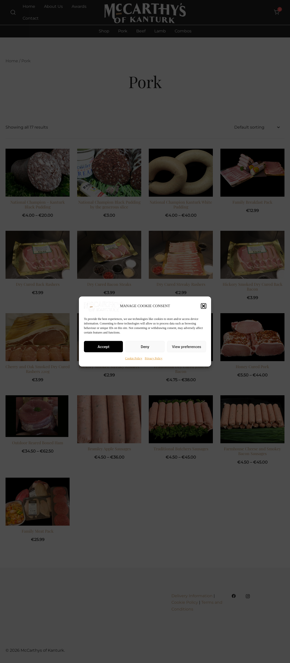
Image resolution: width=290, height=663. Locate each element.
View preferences (186, 346)
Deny (145, 346)
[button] (203, 305)
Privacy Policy (153, 358)
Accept (103, 346)
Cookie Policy (133, 358)
